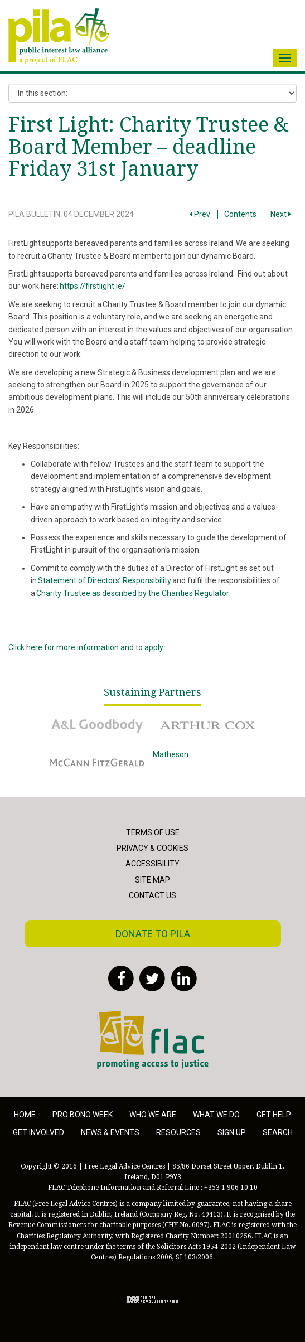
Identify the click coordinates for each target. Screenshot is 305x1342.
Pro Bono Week (82, 1114)
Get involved (38, 1132)
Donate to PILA (152, 933)
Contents (240, 214)
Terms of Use (153, 832)
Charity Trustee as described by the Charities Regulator (133, 593)
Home (25, 1114)
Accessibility (152, 863)
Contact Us (152, 895)
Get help (273, 1114)
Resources (178, 1132)
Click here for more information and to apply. (86, 647)
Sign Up (231, 1132)
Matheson (208, 762)
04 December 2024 (99, 214)
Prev (200, 214)
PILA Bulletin (34, 214)
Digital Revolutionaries (152, 1299)
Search (278, 1132)
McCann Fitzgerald (97, 762)
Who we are (152, 1114)
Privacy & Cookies (152, 848)
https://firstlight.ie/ (92, 286)
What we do (216, 1114)
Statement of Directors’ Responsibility (104, 580)
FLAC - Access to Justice (153, 1040)
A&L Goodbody (97, 725)
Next (280, 214)
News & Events (110, 1132)
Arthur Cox (208, 725)
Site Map (152, 879)
